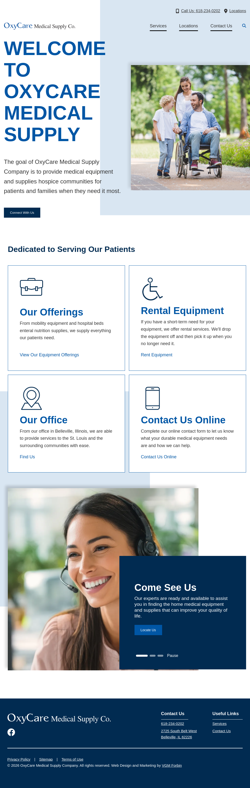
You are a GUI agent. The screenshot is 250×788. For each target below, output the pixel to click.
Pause (172, 655)
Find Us (27, 456)
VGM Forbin (172, 765)
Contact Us (221, 25)
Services (158, 25)
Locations (188, 25)
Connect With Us (22, 212)
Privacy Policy (18, 759)
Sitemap (46, 759)
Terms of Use (72, 759)
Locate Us (148, 630)
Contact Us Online (159, 456)
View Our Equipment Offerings (49, 354)
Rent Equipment (156, 354)
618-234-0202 (172, 723)
